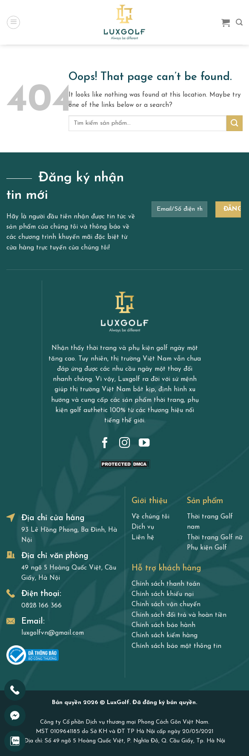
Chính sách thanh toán (166, 584)
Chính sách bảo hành (163, 625)
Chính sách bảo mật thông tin (176, 646)
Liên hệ (143, 538)
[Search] (239, 22)
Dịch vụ (143, 527)
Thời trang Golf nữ (214, 538)
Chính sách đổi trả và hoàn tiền (179, 615)
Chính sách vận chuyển (166, 604)
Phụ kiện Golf (207, 548)
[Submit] (234, 123)
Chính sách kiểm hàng (164, 636)
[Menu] (13, 22)
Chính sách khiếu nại (163, 594)
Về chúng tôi (150, 517)
